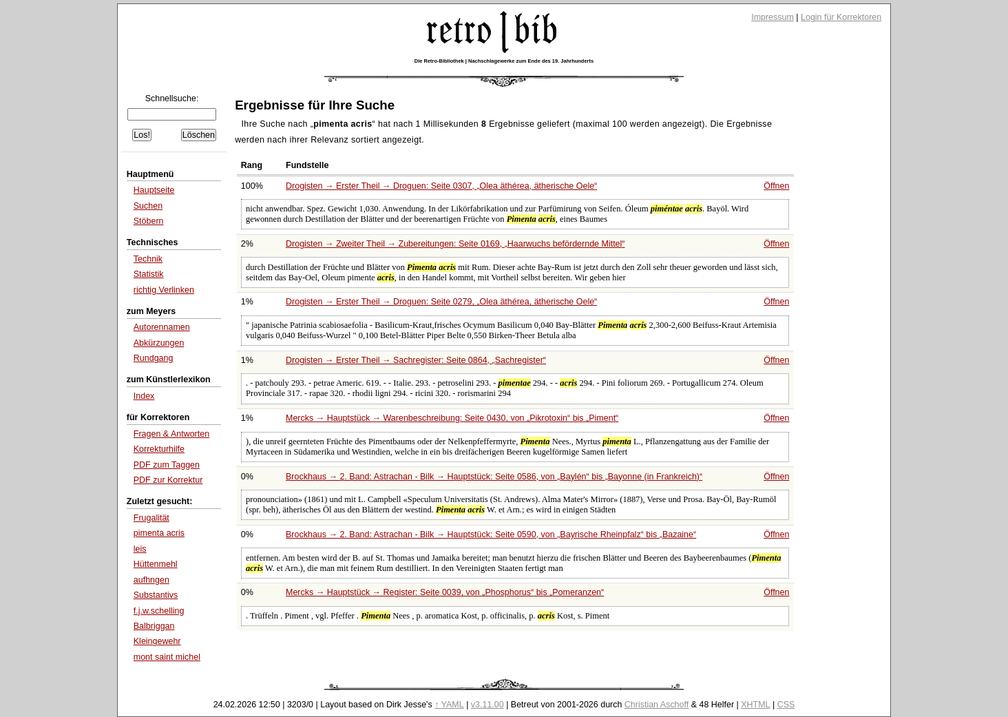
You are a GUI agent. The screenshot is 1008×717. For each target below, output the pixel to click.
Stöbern (149, 221)
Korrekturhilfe (159, 449)
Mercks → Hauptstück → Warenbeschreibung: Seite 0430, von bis (452, 418)
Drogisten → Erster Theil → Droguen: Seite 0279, (441, 301)
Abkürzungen (159, 343)
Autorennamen (162, 327)
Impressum (772, 17)
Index (144, 396)
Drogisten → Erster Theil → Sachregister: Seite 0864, (416, 360)
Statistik (149, 274)
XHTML (755, 704)
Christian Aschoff (656, 704)
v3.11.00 (487, 704)
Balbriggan (154, 626)
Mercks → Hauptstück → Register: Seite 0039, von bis (445, 592)
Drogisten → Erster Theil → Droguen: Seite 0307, (441, 186)
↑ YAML (449, 704)
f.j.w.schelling (159, 611)
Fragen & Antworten (171, 434)
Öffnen (776, 186)
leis (140, 549)
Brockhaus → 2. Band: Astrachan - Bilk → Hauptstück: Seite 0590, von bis (491, 534)
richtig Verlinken (164, 290)
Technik (148, 259)
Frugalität (151, 518)
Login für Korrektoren (841, 17)
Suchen (148, 206)
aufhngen (151, 580)
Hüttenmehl (156, 564)
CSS (786, 704)
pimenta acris (159, 533)
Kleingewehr (157, 641)
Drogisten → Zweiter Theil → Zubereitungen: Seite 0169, (455, 244)
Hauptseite (154, 190)
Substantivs (156, 595)
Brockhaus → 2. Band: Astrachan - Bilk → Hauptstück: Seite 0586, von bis (494, 476)
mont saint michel (167, 657)
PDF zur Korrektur (168, 480)
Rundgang (154, 358)
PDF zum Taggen (167, 465)
